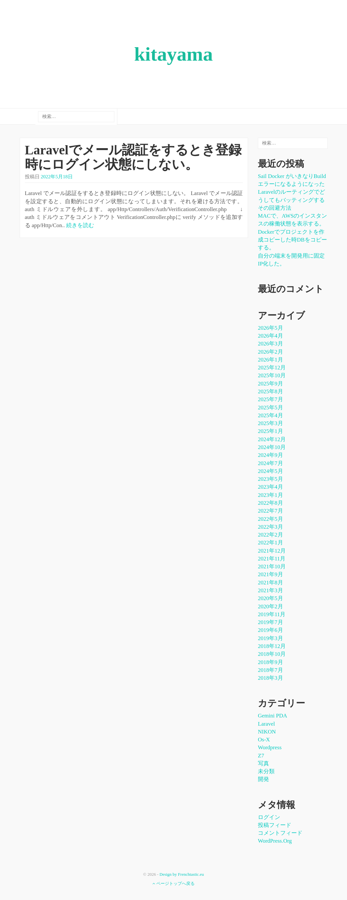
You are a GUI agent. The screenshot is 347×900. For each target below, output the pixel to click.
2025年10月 (272, 375)
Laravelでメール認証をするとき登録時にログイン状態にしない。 (133, 157)
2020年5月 (270, 598)
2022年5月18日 (57, 176)
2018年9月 (270, 662)
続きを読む (80, 225)
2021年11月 (271, 559)
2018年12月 (272, 646)
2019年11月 (271, 614)
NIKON (267, 732)
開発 (263, 779)
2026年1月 (270, 360)
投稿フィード (274, 825)
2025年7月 (270, 399)
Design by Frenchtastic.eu (182, 874)
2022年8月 (270, 503)
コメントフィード (280, 833)
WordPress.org (275, 841)
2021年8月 (270, 582)
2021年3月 (270, 590)
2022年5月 (270, 519)
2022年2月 (270, 535)
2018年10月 (272, 654)
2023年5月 (270, 479)
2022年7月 (270, 511)
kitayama (173, 54)
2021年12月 (272, 551)
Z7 (261, 756)
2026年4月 (270, 336)
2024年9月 (270, 455)
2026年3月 (270, 344)
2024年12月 (272, 439)
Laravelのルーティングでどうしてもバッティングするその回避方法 (291, 200)
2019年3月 (270, 638)
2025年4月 (270, 415)
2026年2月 (270, 352)
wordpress (269, 747)
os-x (264, 739)
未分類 (266, 771)
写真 (263, 763)
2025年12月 (272, 367)
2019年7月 (270, 622)
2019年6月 (270, 630)
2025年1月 (270, 431)
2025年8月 (270, 391)
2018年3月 (270, 678)
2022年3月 (270, 527)
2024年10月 (272, 447)
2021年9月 (270, 574)
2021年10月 (272, 566)
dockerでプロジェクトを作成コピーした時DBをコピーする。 (292, 240)
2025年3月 (270, 423)
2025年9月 (270, 384)
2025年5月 (270, 407)
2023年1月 (270, 495)
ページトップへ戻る (173, 883)
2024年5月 (270, 471)
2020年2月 (270, 606)
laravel (266, 724)
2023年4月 (270, 487)
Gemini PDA (272, 716)
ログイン (269, 817)
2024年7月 (270, 463)
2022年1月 (270, 542)
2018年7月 (270, 670)
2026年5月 (270, 328)
